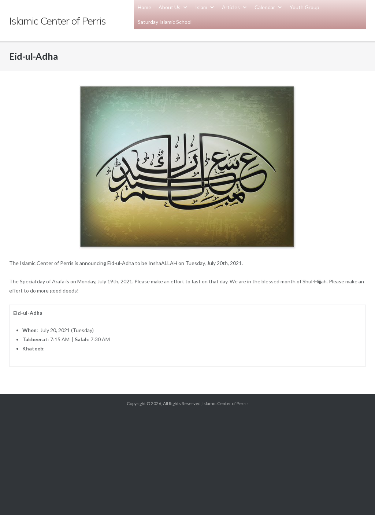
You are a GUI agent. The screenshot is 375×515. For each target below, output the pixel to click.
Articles (234, 7)
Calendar (268, 7)
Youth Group (304, 7)
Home (144, 7)
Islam (205, 7)
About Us (173, 7)
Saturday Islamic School (165, 22)
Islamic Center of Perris (226, 403)
